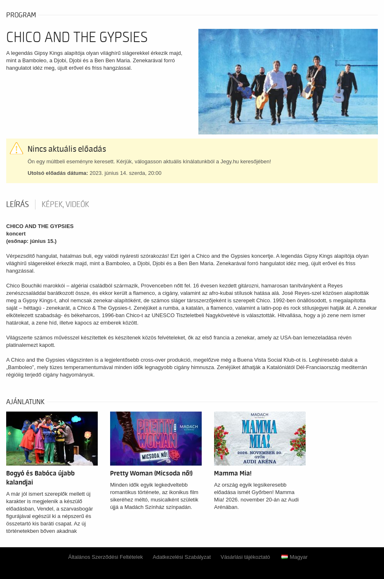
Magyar (294, 557)
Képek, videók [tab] (65, 204)
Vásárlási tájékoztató (245, 557)
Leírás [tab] (17, 204)
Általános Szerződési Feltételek (105, 557)
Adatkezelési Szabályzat (182, 557)
